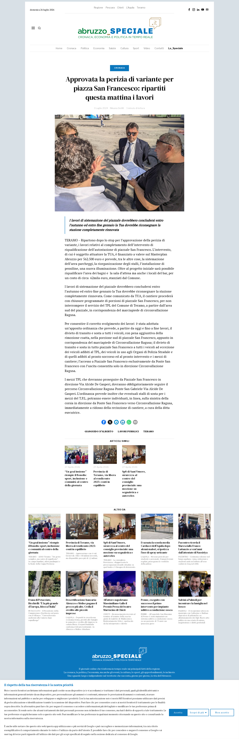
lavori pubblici (128, 431)
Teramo (141, 7)
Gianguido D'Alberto (98, 431)
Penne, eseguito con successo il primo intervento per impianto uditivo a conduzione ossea (156, 605)
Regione (98, 7)
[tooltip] (189, 10)
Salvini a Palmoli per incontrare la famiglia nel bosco (192, 603)
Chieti (120, 7)
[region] (119, 709)
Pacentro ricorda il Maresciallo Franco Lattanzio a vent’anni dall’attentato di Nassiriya (192, 547)
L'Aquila (130, 7)
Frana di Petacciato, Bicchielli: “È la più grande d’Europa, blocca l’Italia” (43, 603)
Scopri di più (176, 712)
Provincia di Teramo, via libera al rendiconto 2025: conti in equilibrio (104, 478)
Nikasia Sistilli (117, 108)
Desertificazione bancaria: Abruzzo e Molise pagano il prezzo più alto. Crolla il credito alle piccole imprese (81, 606)
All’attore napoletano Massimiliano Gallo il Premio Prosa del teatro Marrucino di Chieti (117, 605)
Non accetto (202, 712)
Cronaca (119, 68)
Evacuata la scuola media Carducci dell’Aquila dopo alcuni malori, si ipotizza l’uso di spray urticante (155, 547)
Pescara (110, 7)
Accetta (225, 712)
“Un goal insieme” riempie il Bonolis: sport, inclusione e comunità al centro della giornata (76, 478)
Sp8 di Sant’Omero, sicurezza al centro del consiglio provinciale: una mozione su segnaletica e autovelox (134, 483)
